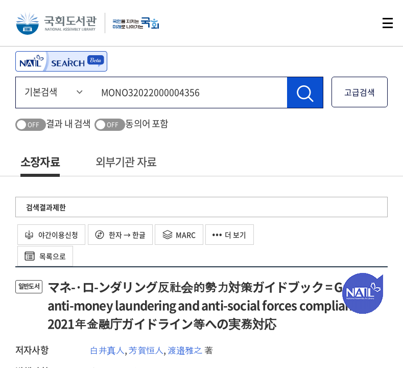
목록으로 (45, 256)
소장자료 (40, 161)
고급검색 (359, 92)
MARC (180, 234)
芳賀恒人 (145, 350)
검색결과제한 (46, 207)
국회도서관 (56, 23)
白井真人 (107, 350)
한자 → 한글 (121, 234)
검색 (354, 23)
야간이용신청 (52, 234)
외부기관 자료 (126, 161)
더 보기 (231, 234)
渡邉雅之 (184, 350)
